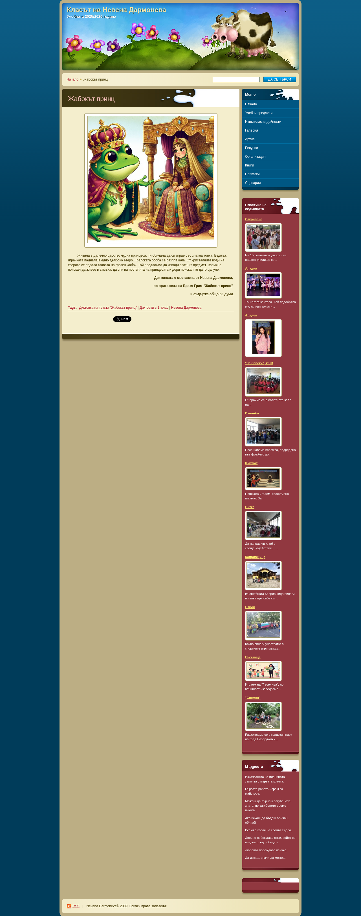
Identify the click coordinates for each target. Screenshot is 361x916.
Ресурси (251, 148)
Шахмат (251, 463)
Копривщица (255, 557)
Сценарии (253, 183)
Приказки (252, 174)
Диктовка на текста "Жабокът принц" (108, 308)
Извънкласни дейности (263, 122)
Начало (72, 79)
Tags (72, 308)
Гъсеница (253, 657)
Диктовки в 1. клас (154, 308)
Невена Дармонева (186, 308)
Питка (249, 507)
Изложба (252, 413)
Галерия (251, 130)
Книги (249, 165)
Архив (250, 139)
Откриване (253, 219)
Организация (255, 157)
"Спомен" (252, 697)
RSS (76, 906)
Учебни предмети (258, 113)
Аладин (251, 268)
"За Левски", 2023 (259, 363)
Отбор (250, 607)
